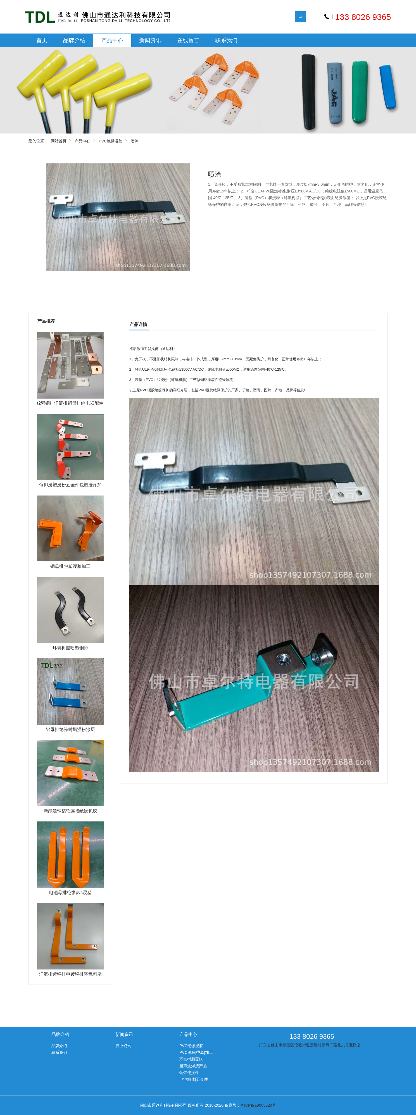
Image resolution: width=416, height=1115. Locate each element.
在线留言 (188, 40)
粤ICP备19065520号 (258, 1105)
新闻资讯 (150, 40)
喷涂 (135, 141)
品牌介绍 (74, 40)
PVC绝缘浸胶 (110, 141)
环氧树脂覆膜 (191, 1059)
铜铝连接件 (189, 1072)
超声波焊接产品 (193, 1066)
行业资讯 (123, 1045)
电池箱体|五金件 (193, 1079)
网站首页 (58, 141)
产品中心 (112, 40)
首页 (41, 40)
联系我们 (226, 40)
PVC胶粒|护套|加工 (196, 1052)
